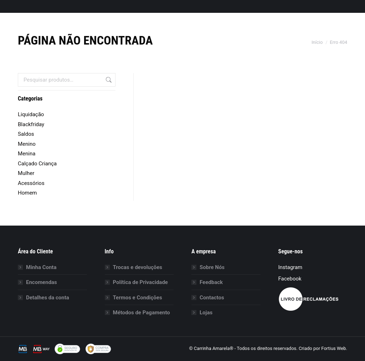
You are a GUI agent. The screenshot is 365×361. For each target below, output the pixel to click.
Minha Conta (41, 267)
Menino (27, 144)
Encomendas (41, 282)
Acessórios (31, 183)
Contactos (212, 297)
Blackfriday (31, 124)
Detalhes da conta (47, 297)
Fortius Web (333, 348)
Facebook (290, 278)
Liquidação (31, 114)
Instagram (290, 267)
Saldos (26, 134)
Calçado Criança (37, 163)
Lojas (206, 312)
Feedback (211, 282)
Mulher (26, 173)
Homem (27, 193)
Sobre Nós (212, 267)
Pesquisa (108, 80)
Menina (26, 153)
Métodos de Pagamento (141, 312)
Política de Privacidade (140, 282)
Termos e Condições (137, 297)
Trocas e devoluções (138, 267)
